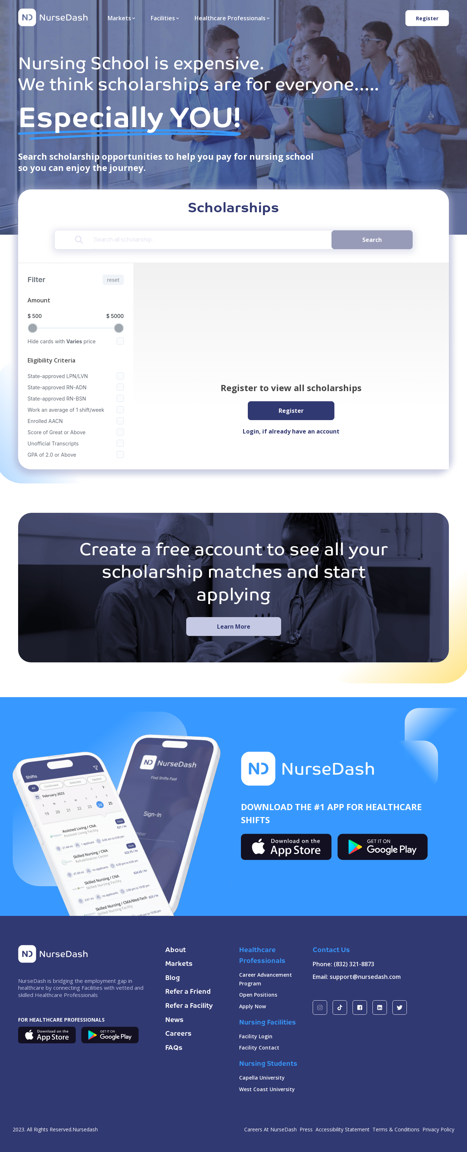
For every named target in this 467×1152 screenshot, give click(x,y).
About (175, 950)
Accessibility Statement (343, 1129)
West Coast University (267, 1089)
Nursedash (85, 1129)
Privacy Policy (438, 1129)
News (174, 1020)
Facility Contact (259, 1047)
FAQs (174, 1048)
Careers (178, 1034)
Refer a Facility (189, 1006)
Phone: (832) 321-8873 (343, 964)
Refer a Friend (188, 992)
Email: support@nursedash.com (357, 977)
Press (306, 1129)
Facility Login (255, 1036)
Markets (179, 964)
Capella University (262, 1077)
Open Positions (258, 994)
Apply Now (252, 1006)
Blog (172, 978)
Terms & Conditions (396, 1129)
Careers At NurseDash (270, 1129)
